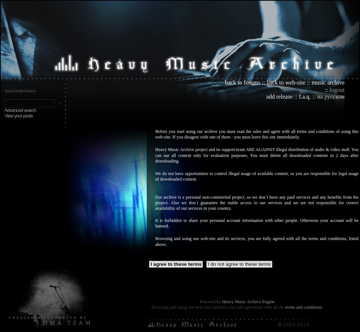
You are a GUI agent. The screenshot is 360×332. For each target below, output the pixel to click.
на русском (330, 96)
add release (279, 96)
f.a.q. (305, 96)
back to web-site (285, 82)
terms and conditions (303, 307)
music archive (328, 82)
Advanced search (20, 110)
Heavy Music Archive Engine (248, 301)
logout (337, 90)
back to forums (243, 82)
